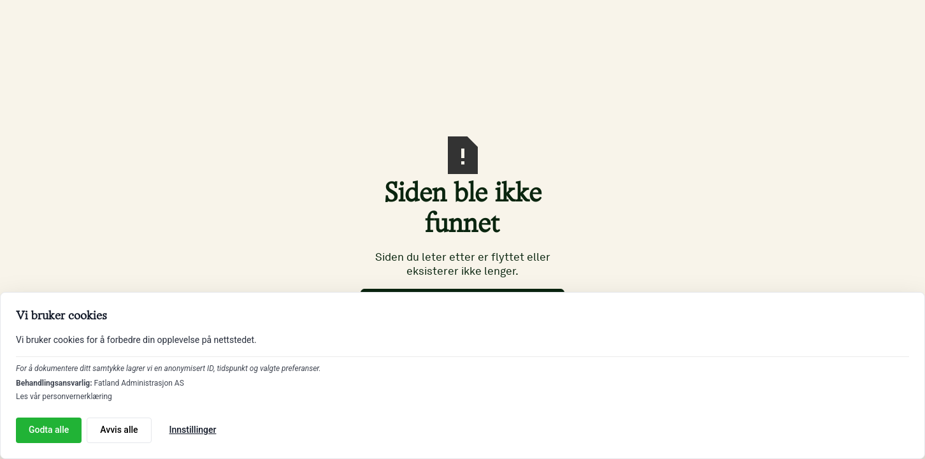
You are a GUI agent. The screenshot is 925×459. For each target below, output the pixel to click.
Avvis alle (119, 430)
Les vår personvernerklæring (64, 396)
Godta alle (49, 430)
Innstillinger (193, 430)
